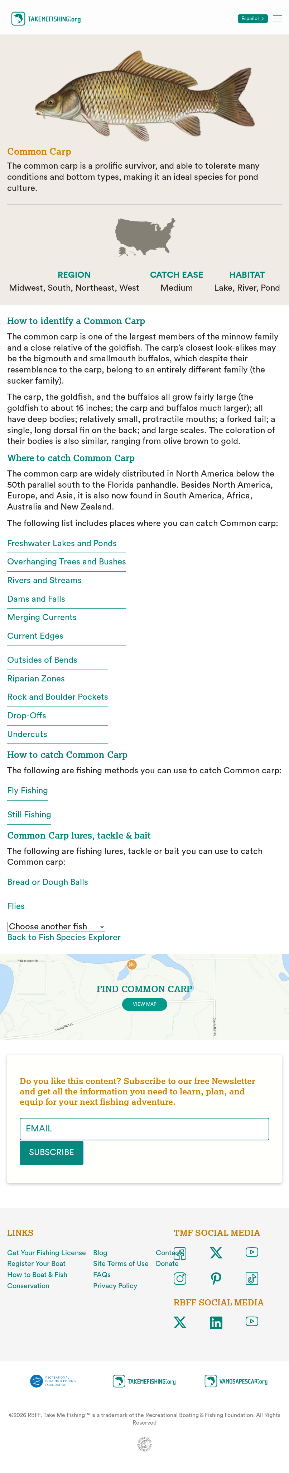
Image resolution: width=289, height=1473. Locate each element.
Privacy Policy (115, 1285)
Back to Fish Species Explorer (64, 937)
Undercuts (27, 734)
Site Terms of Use (121, 1263)
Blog (100, 1252)
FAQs (102, 1275)
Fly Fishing (27, 791)
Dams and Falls (36, 599)
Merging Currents (42, 617)
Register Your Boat (36, 1263)
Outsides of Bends (42, 660)
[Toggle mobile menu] (277, 18)
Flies (16, 906)
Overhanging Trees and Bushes (66, 562)
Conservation (28, 1285)
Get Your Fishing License (46, 1252)
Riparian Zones (36, 679)
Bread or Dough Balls (47, 882)
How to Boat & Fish (37, 1275)
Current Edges (35, 636)
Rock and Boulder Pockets (57, 697)
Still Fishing (29, 815)
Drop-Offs (26, 716)
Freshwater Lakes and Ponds (62, 543)
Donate (167, 1263)
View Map (144, 1004)
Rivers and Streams (44, 580)
